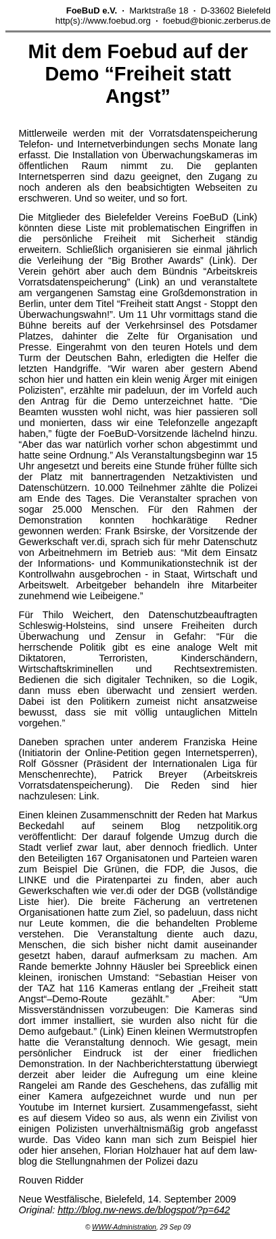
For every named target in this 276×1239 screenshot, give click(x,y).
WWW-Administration (124, 1227)
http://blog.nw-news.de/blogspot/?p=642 (144, 1210)
